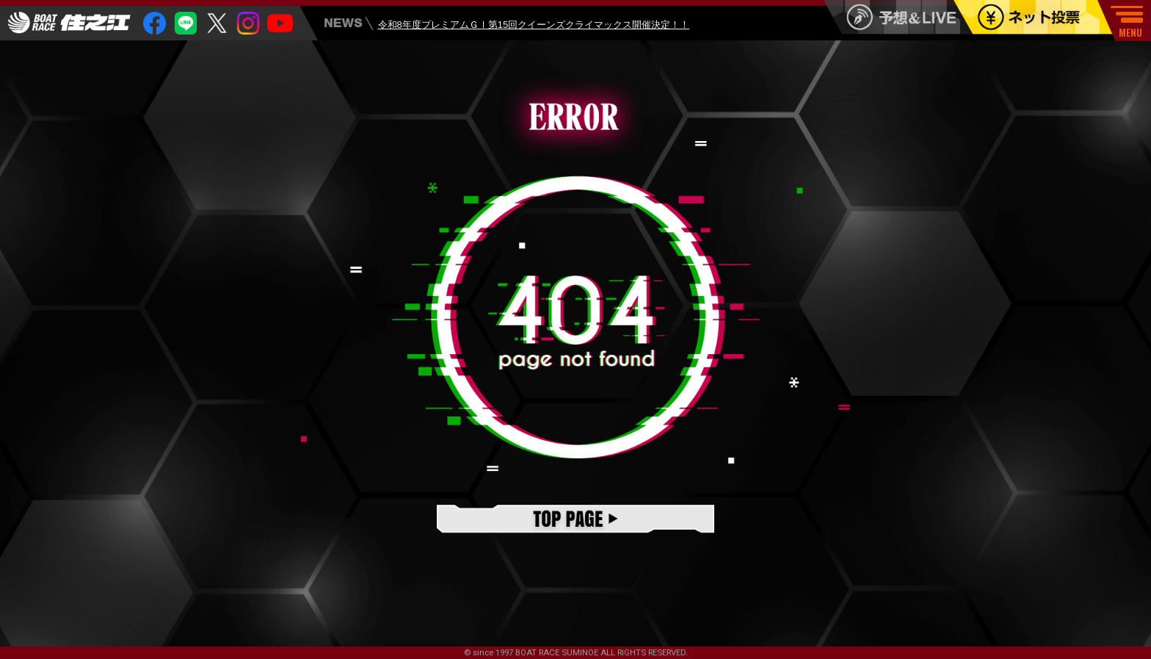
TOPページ (576, 519)
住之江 (69, 23)
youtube (280, 23)
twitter (217, 23)
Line (186, 23)
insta (248, 23)
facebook (154, 23)
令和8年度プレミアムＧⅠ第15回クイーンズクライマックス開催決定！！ (534, 25)
